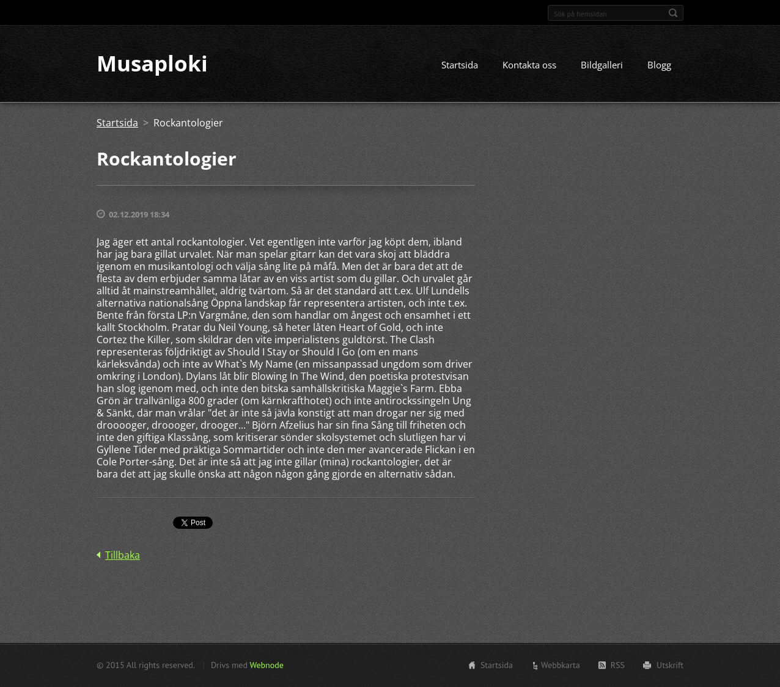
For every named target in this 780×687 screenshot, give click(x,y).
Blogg (659, 65)
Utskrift (670, 665)
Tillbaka (122, 555)
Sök (673, 13)
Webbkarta (560, 665)
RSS (618, 665)
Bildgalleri (602, 65)
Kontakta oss (529, 65)
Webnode (266, 665)
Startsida (459, 65)
